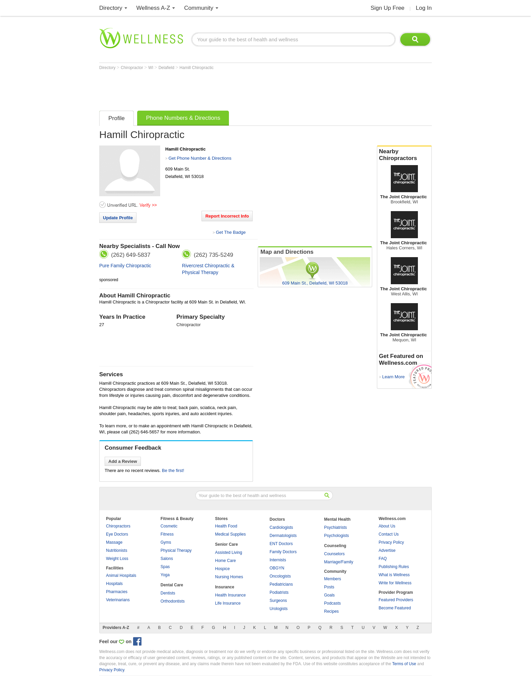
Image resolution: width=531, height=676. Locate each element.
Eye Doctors (117, 534)
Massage (114, 542)
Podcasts (332, 603)
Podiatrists (279, 592)
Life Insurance (227, 603)
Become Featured (395, 608)
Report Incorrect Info (227, 216)
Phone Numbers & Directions (183, 118)
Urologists (279, 608)
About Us (387, 526)
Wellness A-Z (153, 8)
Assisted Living (228, 552)
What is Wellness (394, 574)
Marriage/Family (338, 562)
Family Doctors (283, 551)
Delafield (166, 67)
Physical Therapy (176, 550)
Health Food (226, 526)
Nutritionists (116, 550)
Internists (278, 560)
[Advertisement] (222, 88)
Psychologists (336, 535)
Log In (424, 8)
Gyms (166, 542)
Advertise (387, 550)
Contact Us (389, 534)
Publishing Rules (394, 566)
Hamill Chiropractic (196, 67)
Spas (165, 566)
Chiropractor (132, 67)
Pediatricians (281, 584)
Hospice (222, 568)
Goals (329, 595)
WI (151, 67)
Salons (167, 558)
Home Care (225, 560)
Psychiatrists (335, 527)
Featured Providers (396, 600)
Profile (116, 118)
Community (198, 8)
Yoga (165, 574)
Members (332, 579)
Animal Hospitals (121, 575)
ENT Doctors (281, 543)
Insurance (224, 587)
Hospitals (114, 583)
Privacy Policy (391, 542)
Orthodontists (173, 601)
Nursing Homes (229, 576)
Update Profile (118, 217)
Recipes (331, 611)
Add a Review (122, 461)
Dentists (168, 593)
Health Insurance (230, 595)
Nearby (404, 155)
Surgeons (278, 600)
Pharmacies (116, 591)
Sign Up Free (387, 8)
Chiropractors (118, 526)
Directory (110, 8)
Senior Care (226, 544)
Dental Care (172, 585)
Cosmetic (169, 526)
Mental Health (337, 519)
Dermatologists (283, 535)
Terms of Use (404, 663)
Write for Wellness (395, 583)
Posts (329, 587)
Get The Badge (231, 232)
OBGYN (277, 568)
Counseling (335, 545)
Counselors (334, 553)
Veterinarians (118, 600)
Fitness (167, 534)
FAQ (383, 558)
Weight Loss (117, 558)
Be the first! (173, 470)
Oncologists (280, 576)
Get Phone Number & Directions (199, 158)
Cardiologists (281, 527)
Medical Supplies (230, 534)
